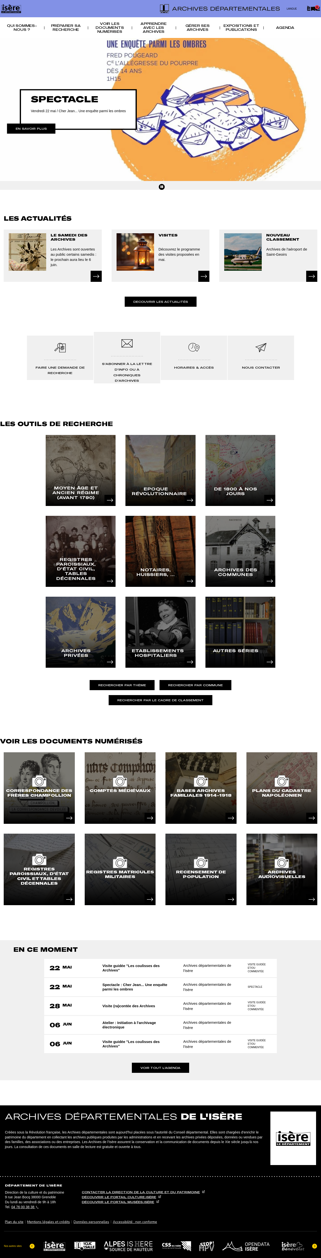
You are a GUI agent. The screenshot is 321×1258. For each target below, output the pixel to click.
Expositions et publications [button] (241, 28)
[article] (39, 788)
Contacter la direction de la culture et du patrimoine (141, 1192)
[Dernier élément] (32, 1245)
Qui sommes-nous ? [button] (22, 28)
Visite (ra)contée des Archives (129, 1006)
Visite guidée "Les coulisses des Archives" (131, 968)
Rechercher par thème (122, 685)
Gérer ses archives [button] (197, 28)
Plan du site (14, 1221)
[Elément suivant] (314, 1245)
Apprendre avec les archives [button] (153, 28)
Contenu (160, 2)
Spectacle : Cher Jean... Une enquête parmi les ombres (135, 987)
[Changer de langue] (293, 9)
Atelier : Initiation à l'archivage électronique (130, 1025)
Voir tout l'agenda (160, 1067)
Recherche (165, 2)
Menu (155, 2)
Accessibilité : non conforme (135, 1221)
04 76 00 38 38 (25, 1207)
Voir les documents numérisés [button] (110, 28)
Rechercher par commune (195, 685)
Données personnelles (91, 1221)
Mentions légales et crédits (48, 1221)
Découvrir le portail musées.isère (118, 1202)
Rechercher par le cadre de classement (160, 700)
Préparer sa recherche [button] (66, 28)
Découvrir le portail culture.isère (119, 1197)
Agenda (285, 28)
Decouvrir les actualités (160, 301)
